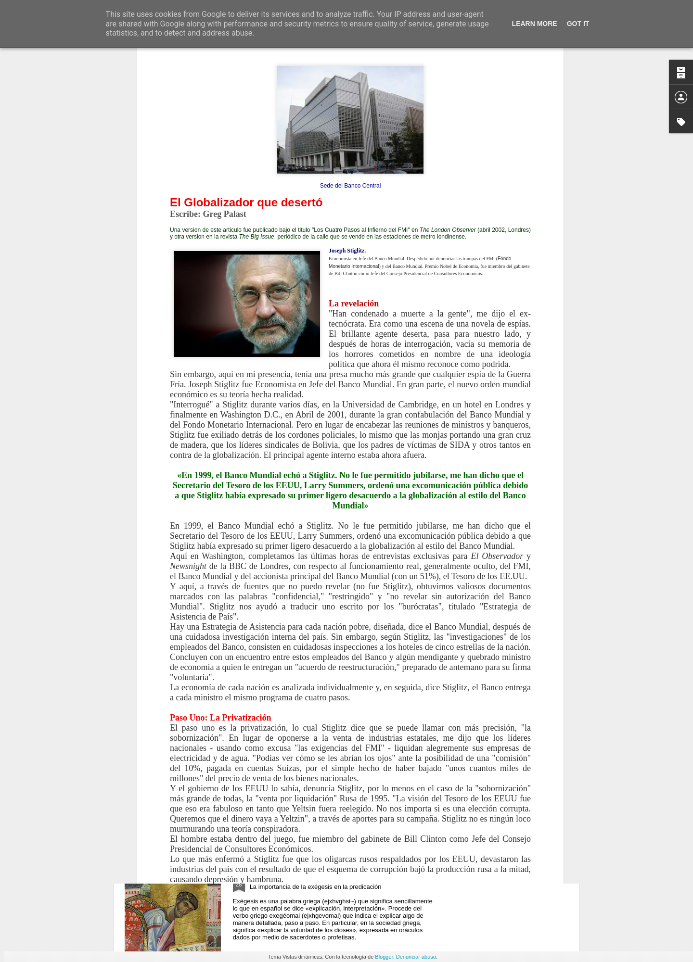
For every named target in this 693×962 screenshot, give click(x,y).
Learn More (534, 23)
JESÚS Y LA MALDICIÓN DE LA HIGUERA (324, 658)
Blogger (384, 957)
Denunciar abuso (416, 957)
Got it (578, 23)
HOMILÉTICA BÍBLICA (289, 877)
